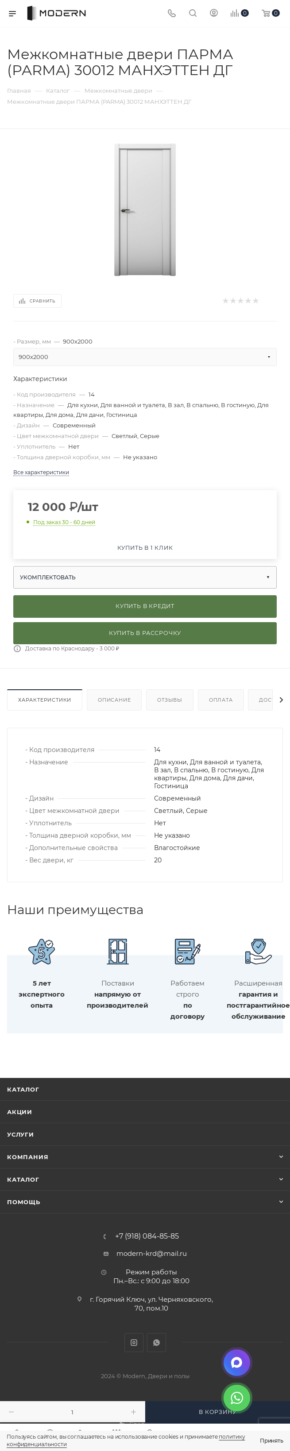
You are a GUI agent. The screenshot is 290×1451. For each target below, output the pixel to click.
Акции (19, 1111)
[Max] (237, 1362)
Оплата (221, 700)
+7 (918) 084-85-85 (147, 1236)
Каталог (23, 1089)
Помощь (23, 1201)
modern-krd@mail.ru (151, 1253)
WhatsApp (156, 1342)
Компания (27, 1156)
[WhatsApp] (237, 1398)
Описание (114, 700)
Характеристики (44, 700)
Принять (271, 1440)
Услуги (20, 1134)
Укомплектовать (48, 577)
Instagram (133, 1342)
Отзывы (169, 700)
